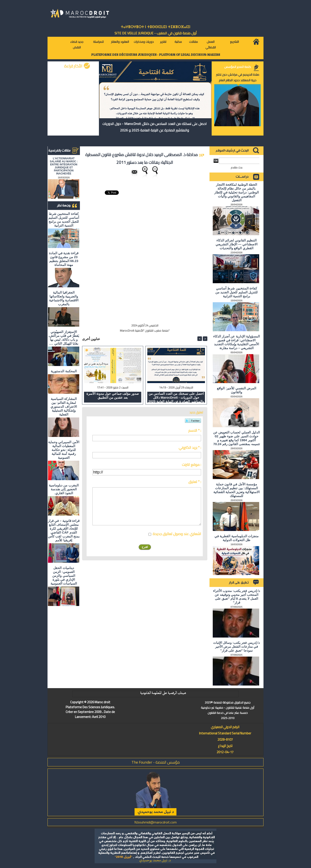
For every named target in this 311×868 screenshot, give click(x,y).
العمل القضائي (210, 44)
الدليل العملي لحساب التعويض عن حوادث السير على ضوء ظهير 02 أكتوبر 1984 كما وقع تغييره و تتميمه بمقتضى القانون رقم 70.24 (236, 438)
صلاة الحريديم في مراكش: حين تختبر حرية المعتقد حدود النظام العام (237, 77)
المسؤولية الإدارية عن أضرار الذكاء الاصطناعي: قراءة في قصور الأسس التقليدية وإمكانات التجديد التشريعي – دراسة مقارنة (236, 342)
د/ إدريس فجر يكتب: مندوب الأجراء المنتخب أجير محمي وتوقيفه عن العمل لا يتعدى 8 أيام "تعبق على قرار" (236, 596)
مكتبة (178, 42)
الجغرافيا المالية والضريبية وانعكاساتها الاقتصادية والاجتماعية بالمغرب (63, 298)
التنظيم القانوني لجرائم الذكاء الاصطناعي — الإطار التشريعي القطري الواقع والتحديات (236, 244)
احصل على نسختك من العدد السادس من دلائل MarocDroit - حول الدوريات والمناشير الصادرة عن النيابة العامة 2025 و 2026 (154, 126)
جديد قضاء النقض (76, 44)
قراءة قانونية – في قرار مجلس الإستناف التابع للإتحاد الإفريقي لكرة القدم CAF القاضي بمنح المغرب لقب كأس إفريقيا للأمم (63, 530)
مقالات (193, 42)
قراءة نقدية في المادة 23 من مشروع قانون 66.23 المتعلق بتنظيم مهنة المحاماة (64, 259)
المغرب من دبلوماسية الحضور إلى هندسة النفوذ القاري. (63, 489)
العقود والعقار (120, 42)
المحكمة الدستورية (63, 371)
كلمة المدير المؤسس (237, 67)
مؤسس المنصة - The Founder (156, 762)
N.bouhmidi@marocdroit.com (155, 822)
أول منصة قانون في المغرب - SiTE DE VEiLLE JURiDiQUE (155, 33)
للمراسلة (98, 42)
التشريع (234, 42)
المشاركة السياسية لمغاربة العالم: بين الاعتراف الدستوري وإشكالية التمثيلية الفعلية (64, 406)
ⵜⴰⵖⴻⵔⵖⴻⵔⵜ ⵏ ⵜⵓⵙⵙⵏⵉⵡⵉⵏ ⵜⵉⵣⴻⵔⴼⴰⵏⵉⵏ (155, 27)
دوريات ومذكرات (144, 42)
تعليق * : (194, 481)
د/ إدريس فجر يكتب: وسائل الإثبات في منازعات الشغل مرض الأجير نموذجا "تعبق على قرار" (236, 646)
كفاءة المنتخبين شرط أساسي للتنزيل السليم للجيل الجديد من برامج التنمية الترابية (63, 219)
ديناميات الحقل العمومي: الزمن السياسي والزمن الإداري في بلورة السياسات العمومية (64, 575)
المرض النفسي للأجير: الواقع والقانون (236, 390)
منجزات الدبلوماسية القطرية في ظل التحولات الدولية (236, 538)
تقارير (163, 42)
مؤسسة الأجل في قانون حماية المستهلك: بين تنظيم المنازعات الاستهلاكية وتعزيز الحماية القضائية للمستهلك (236, 490)
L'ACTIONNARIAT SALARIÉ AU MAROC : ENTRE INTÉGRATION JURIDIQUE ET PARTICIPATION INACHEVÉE (64, 166)
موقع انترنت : (191, 464)
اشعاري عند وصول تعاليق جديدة (177, 533)
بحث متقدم (236, 167)
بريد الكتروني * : (190, 447)
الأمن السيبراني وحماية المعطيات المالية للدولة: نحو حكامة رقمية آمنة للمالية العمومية (63, 449)
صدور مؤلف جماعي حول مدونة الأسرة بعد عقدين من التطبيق (112, 395)
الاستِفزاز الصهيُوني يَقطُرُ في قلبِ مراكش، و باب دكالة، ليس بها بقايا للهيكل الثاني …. (63, 337)
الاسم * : (194, 430)
